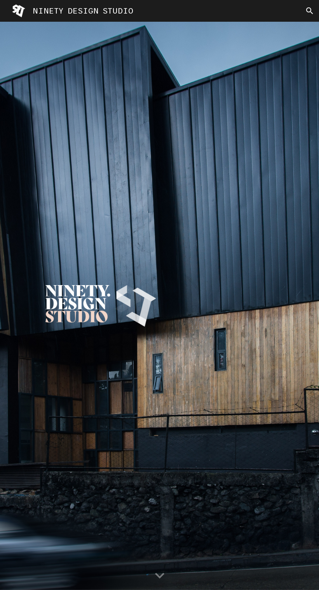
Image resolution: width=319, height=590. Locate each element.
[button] (309, 11)
